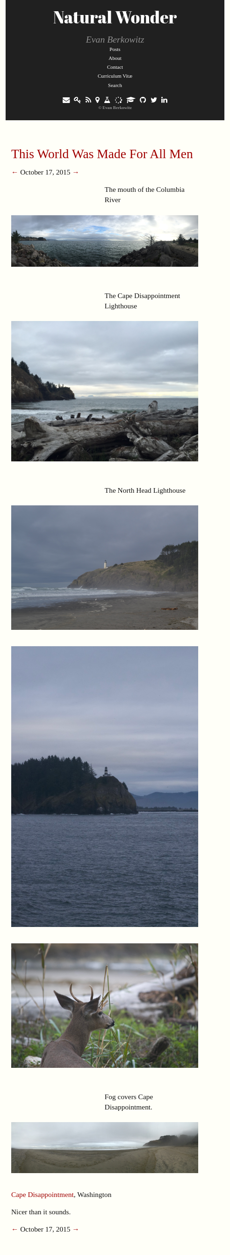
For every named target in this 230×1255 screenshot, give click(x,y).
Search (115, 85)
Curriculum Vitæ (115, 76)
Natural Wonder (115, 17)
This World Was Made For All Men (102, 153)
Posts (114, 49)
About (115, 58)
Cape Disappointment (42, 1194)
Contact (115, 67)
